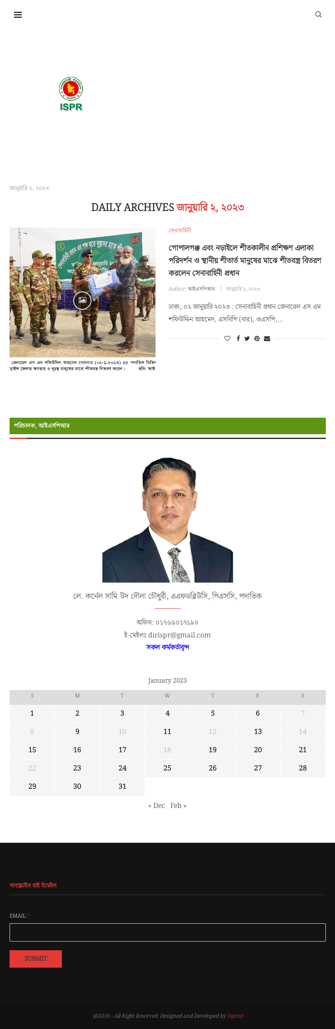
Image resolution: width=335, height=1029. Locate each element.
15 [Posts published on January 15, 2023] (32, 750)
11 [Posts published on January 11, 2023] (167, 732)
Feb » (178, 806)
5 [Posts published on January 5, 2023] (213, 713)
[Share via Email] (267, 339)
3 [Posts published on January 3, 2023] (122, 713)
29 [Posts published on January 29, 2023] (32, 786)
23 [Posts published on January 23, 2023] (77, 768)
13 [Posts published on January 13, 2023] (258, 732)
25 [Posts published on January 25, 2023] (167, 768)
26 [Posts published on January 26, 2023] (213, 768)
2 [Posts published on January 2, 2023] (77, 713)
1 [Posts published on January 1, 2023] (32, 713)
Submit (35, 959)
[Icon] (82, 301)
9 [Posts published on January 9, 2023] (77, 732)
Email (20, 916)
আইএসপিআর (201, 289)
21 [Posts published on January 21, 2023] (303, 750)
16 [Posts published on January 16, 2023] (77, 750)
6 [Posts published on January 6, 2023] (258, 713)
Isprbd (235, 1016)
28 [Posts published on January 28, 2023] (303, 768)
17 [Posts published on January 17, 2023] (122, 750)
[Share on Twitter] (247, 339)
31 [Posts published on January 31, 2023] (122, 786)
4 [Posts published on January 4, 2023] (167, 713)
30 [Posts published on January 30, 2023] (77, 786)
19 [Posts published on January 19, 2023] (213, 750)
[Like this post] (227, 339)
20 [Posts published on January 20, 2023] (258, 750)
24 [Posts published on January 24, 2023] (122, 768)
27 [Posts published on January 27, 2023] (258, 768)
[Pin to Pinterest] (257, 339)
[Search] (318, 14)
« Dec (156, 806)
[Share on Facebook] (238, 339)
